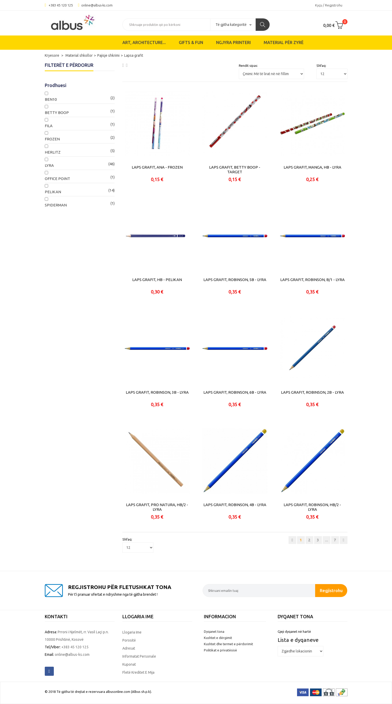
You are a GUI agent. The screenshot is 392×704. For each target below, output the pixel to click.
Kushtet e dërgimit (218, 638)
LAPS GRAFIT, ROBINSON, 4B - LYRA (234, 504)
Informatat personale (139, 656)
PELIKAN (53, 192)
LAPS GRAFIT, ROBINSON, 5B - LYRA (234, 279)
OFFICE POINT (57, 178)
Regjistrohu (331, 590)
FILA (49, 126)
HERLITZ (53, 152)
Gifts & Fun (191, 42)
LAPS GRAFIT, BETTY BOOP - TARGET (234, 169)
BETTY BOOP (57, 112)
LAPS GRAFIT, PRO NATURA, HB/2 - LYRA (157, 507)
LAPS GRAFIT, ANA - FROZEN (157, 167)
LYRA (49, 165)
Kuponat (129, 664)
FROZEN (52, 139)
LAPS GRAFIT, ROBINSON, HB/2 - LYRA (312, 507)
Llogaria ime (132, 632)
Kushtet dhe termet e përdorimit (228, 644)
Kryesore (52, 55)
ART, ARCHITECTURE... (144, 42)
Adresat (128, 648)
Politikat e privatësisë (220, 650)
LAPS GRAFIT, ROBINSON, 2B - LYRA (312, 392)
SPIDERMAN (56, 205)
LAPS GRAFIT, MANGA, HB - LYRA (312, 167)
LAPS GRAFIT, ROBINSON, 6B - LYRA (234, 392)
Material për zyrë (284, 42)
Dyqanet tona (214, 631)
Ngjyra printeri (233, 42)
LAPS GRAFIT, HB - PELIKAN (157, 279)
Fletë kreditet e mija (138, 672)
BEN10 (51, 99)
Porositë (129, 640)
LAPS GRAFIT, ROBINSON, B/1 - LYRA (312, 279)
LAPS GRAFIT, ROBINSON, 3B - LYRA (157, 392)
